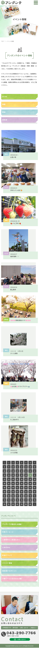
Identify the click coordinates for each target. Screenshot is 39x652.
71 (34, 496)
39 (34, 479)
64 (4, 496)
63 (34, 492)
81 (9, 504)
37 (26, 479)
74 (13, 500)
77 (26, 500)
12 (21, 467)
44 (21, 483)
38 (30, 479)
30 (30, 475)
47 (34, 483)
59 (17, 492)
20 (21, 471)
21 (26, 471)
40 (4, 483)
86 (30, 504)
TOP (2, 41)
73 (9, 500)
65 (9, 496)
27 (17, 475)
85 (26, 504)
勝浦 (4, 112)
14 (30, 467)
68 (21, 496)
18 (13, 471)
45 (26, 483)
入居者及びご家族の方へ (11, 540)
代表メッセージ (8, 532)
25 (9, 475)
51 (17, 488)
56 (4, 492)
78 (30, 500)
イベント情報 (7, 563)
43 (17, 483)
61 (26, 492)
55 (34, 488)
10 (13, 467)
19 (17, 471)
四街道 (4, 120)
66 (13, 496)
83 (17, 504)
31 (34, 475)
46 (30, 483)
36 (21, 479)
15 (34, 467)
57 (9, 492)
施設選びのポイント (9, 571)
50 (13, 488)
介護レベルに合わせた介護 (12, 579)
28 (21, 475)
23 (34, 471)
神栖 (4, 104)
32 (4, 479)
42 (13, 483)
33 (9, 479)
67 (17, 496)
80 (4, 504)
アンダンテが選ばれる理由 (12, 524)
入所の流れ (6, 547)
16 (4, 471)
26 (13, 475)
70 (30, 496)
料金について (7, 555)
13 (26, 467)
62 (30, 492)
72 (4, 500)
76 (21, 500)
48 (4, 488)
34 (13, 479)
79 (34, 500)
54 (30, 488)
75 (17, 500)
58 (13, 492)
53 (26, 488)
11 (17, 467)
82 (13, 504)
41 (9, 483)
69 (26, 496)
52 (21, 488)
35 (17, 479)
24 (4, 475)
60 (21, 492)
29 (26, 475)
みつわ (4, 96)
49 (9, 488)
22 (30, 471)
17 (9, 471)
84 (21, 504)
